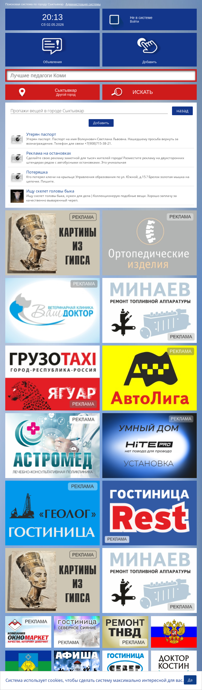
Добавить (101, 122)
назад (182, 111)
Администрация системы (83, 4)
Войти (134, 21)
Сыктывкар (66, 90)
